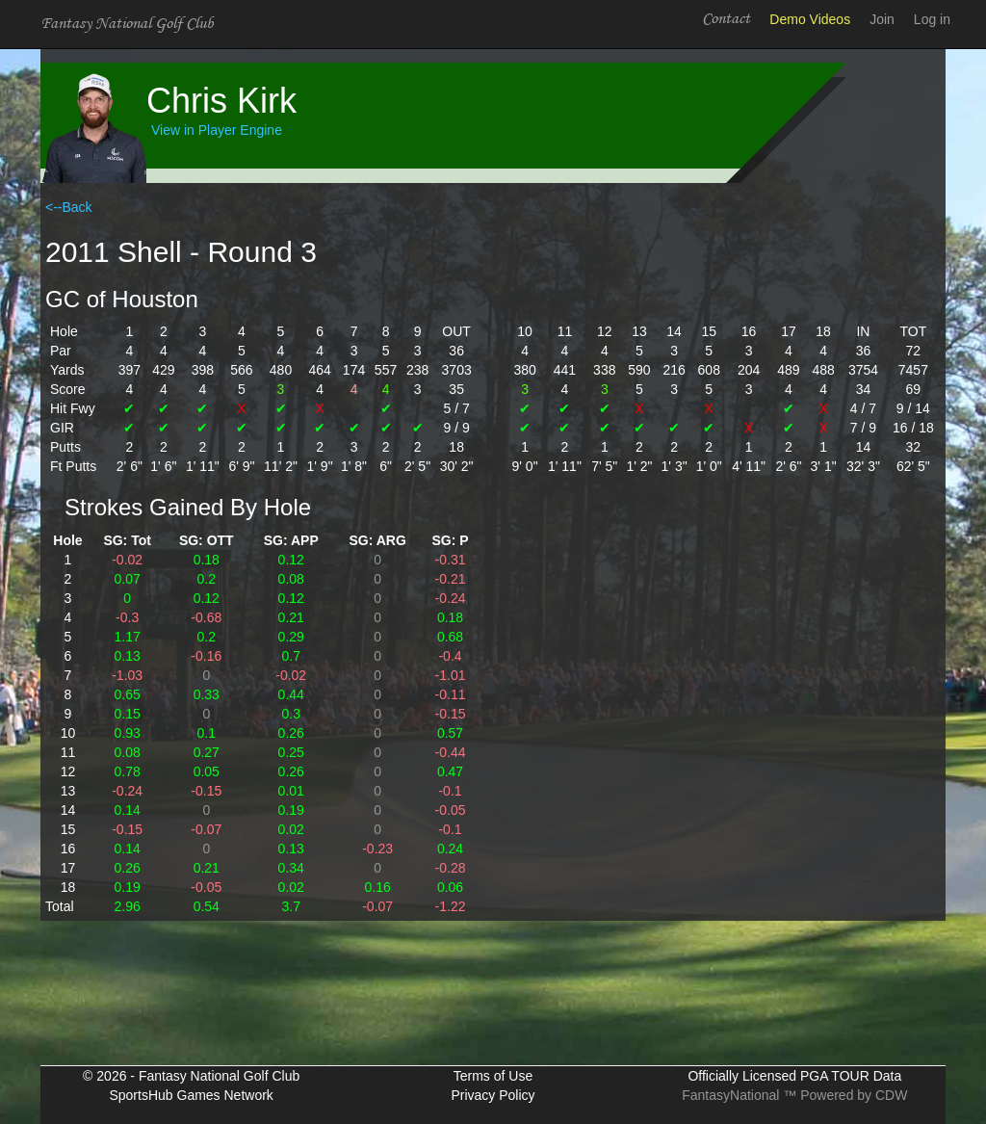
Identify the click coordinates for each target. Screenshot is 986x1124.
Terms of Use (493, 1076)
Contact (726, 19)
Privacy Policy (492, 1095)
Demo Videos (809, 19)
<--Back (68, 207)
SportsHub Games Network (190, 1095)
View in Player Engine (216, 130)
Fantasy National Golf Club (127, 23)
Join (882, 19)
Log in (932, 19)
